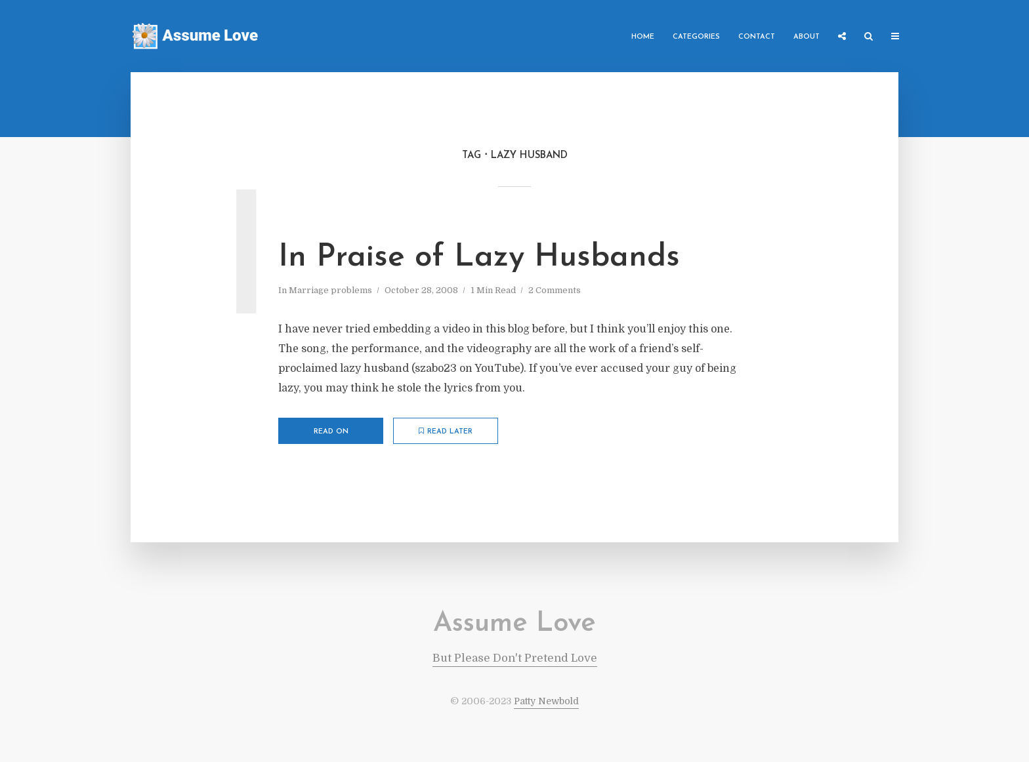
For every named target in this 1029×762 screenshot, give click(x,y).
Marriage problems (330, 290)
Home (642, 37)
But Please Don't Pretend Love (514, 658)
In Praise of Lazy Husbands (479, 257)
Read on (331, 431)
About (806, 37)
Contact (756, 37)
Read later (445, 431)
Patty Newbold (546, 701)
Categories (696, 37)
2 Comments (554, 290)
